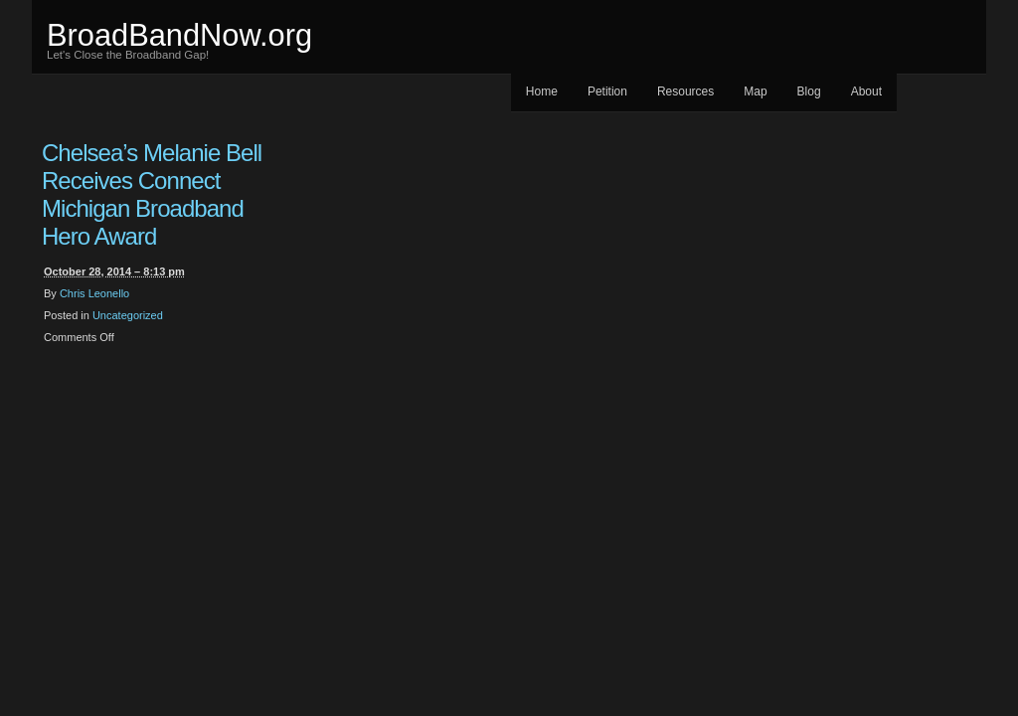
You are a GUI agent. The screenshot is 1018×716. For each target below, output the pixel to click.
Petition (607, 91)
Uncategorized (127, 315)
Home (542, 91)
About (866, 91)
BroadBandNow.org (179, 35)
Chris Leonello (94, 293)
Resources (685, 91)
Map (755, 91)
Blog (809, 91)
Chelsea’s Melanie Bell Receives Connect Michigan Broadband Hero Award (151, 194)
